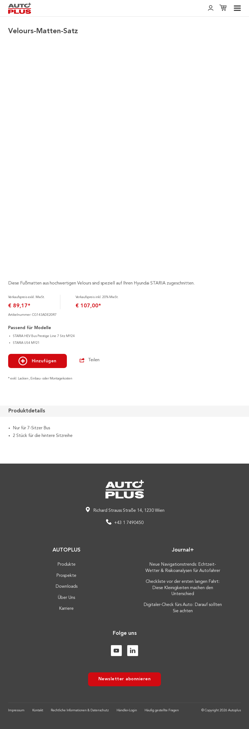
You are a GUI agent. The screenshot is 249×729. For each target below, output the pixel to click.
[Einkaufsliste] (222, 8)
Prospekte (66, 576)
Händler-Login (127, 710)
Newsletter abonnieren (124, 679)
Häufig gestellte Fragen (162, 710)
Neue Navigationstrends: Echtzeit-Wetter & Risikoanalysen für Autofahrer (182, 567)
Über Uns (66, 598)
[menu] (237, 8)
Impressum (16, 710)
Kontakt (37, 710)
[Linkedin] (132, 650)
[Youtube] (116, 650)
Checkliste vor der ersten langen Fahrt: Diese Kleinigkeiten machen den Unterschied (183, 588)
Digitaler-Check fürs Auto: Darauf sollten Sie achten (183, 608)
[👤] (210, 8)
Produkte (66, 564)
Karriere (66, 609)
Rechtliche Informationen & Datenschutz (80, 710)
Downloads (66, 586)
